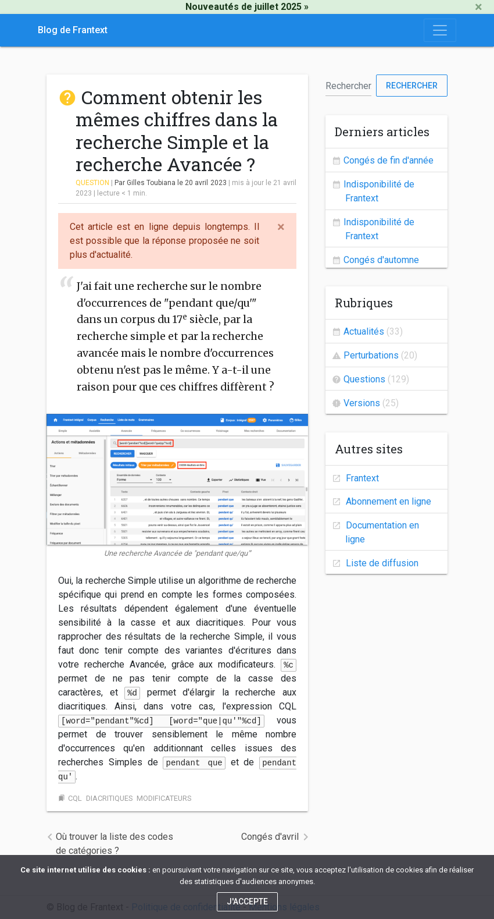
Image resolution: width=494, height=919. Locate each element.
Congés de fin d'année (388, 160)
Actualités (363, 331)
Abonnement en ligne (387, 501)
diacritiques (109, 798)
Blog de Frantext (73, 30)
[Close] (478, 7)
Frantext (361, 478)
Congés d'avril (270, 836)
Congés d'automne (381, 259)
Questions (364, 379)
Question (92, 183)
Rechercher (412, 85)
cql (75, 798)
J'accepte (247, 901)
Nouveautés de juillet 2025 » (247, 6)
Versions (361, 403)
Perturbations (371, 355)
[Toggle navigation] (440, 30)
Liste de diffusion (380, 563)
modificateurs (164, 798)
